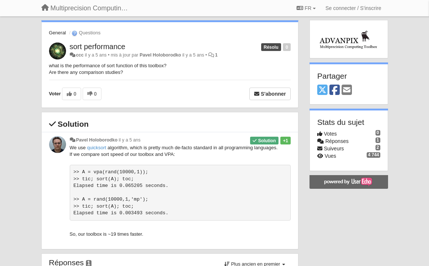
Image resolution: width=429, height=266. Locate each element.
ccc (80, 55)
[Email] (347, 90)
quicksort (96, 147)
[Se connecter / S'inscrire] (353, 8)
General (57, 32)
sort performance (97, 46)
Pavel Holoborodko (160, 55)
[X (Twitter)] (322, 90)
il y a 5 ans (130, 140)
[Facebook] (334, 90)
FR (306, 8)
